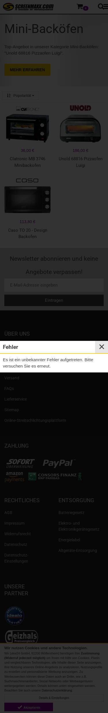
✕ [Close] (101, 346)
